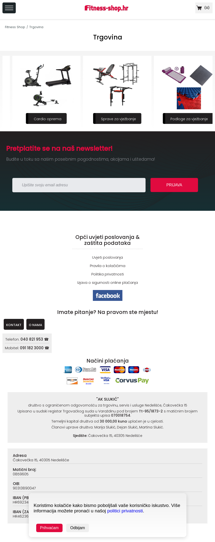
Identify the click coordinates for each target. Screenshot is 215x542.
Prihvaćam (49, 528)
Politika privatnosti (107, 274)
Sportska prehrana (37, 118)
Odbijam (77, 528)
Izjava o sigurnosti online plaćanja (107, 282)
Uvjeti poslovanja (107, 257)
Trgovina (36, 27)
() (202, 7)
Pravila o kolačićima (107, 265)
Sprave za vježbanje (179, 118)
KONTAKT (13, 325)
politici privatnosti (125, 510)
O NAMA (35, 325)
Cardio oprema (108, 118)
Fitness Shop (15, 27)
